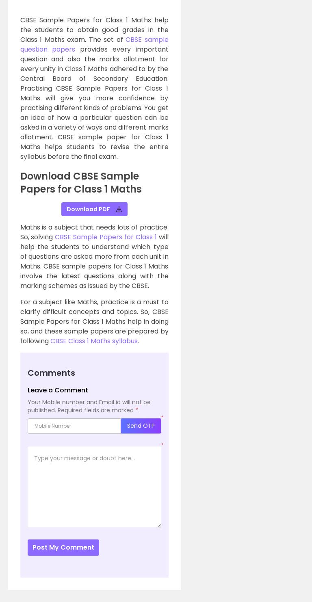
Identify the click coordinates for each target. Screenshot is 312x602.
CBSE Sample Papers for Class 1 (105, 237)
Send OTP (141, 426)
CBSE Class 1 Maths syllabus (94, 341)
